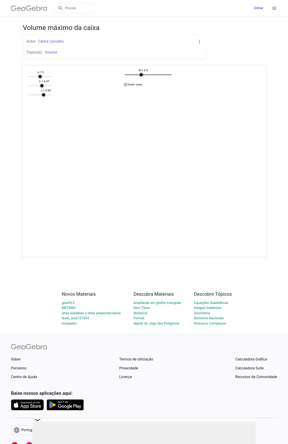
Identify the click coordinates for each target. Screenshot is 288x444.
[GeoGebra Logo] (29, 8)
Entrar (258, 8)
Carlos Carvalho (51, 41)
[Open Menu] (274, 8)
